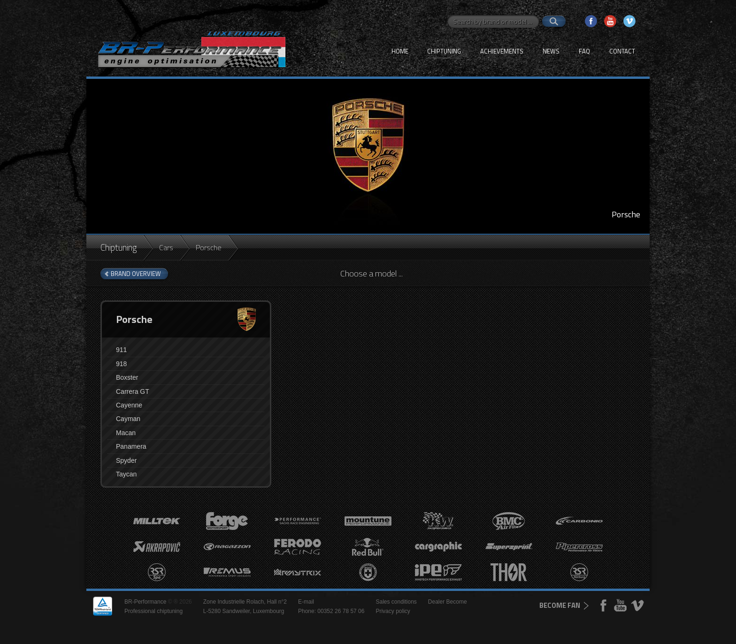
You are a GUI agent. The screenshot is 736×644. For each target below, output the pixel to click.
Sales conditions (396, 601)
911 (121, 349)
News (551, 51)
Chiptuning (444, 51)
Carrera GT (132, 391)
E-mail (306, 601)
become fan (559, 605)
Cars (166, 247)
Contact (622, 51)
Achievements (501, 51)
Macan (126, 433)
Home (399, 51)
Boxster (127, 377)
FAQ (584, 51)
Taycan (126, 474)
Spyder (126, 460)
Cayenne (129, 405)
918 (121, 364)
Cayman (128, 418)
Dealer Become (447, 601)
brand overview (136, 273)
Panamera (131, 446)
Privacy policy (393, 611)
